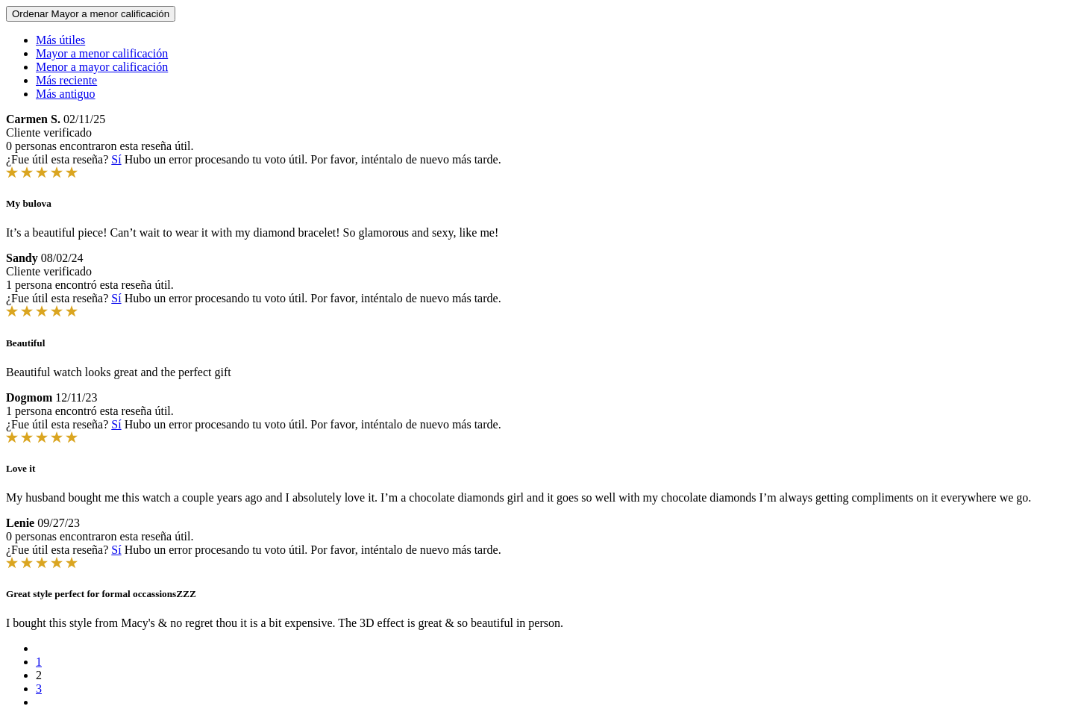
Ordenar (90, 13)
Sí (116, 159)
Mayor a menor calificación (102, 53)
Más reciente (66, 80)
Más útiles (60, 40)
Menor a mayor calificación (102, 66)
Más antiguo (65, 93)
